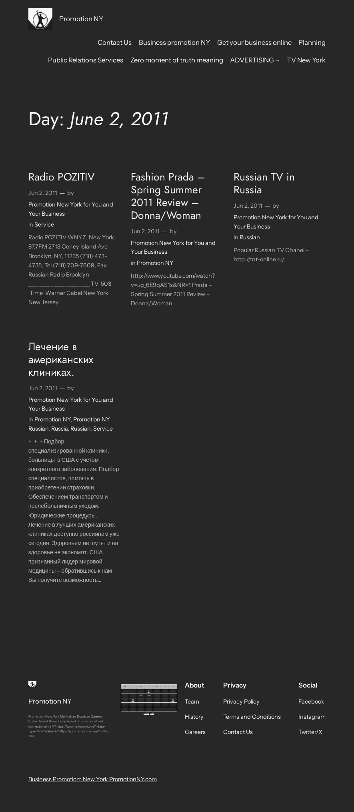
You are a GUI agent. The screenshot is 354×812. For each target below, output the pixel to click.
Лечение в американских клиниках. (60, 360)
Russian (250, 237)
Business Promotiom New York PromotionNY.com (92, 779)
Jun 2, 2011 (42, 192)
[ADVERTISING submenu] (278, 60)
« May (146, 713)
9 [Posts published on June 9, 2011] (149, 695)
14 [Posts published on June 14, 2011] (133, 700)
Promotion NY (81, 18)
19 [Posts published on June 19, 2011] (173, 700)
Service (44, 224)
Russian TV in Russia (264, 183)
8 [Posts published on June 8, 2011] (141, 695)
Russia (59, 428)
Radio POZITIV (61, 177)
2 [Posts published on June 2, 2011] (149, 691)
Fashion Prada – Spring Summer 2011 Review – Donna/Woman (168, 196)
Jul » (152, 713)
